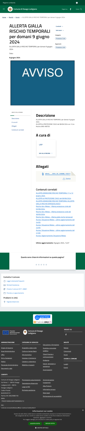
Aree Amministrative (8, 351)
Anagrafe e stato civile (29, 348)
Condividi (60, 26)
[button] (43, 428)
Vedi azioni (60, 30)
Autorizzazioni (47, 370)
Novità (11, 17)
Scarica (66, 178)
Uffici (2, 355)
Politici (3, 361)
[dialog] (42, 419)
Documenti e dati (6, 368)
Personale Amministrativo (9, 365)
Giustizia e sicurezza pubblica (49, 349)
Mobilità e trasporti (28, 365)
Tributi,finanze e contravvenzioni (48, 355)
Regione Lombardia (9, 3)
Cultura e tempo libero (29, 351)
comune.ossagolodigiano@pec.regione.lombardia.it (18, 408)
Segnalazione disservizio (30, 383)
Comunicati (67, 351)
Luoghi (66, 364)
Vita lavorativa (26, 355)
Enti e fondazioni (6, 358)
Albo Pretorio (47, 386)
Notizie (66, 348)
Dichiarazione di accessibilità (52, 396)
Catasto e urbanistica (29, 361)
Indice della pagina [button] (17, 112)
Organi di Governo (7, 348)
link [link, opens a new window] (61, 419)
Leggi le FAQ (26, 387)
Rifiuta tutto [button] (50, 423)
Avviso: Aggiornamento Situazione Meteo (51, 235)
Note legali (46, 393)
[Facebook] (70, 9)
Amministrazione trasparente (48, 381)
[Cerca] (81, 9)
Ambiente (46, 360)
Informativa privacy (49, 389)
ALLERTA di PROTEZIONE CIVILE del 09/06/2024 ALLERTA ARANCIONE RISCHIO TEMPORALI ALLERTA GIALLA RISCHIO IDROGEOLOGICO (55, 201)
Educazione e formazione (51, 345)
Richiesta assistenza (28, 390)
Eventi (66, 367)
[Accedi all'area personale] (76, 2)
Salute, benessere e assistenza (49, 365)
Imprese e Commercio (29, 358)
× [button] (83, 410)
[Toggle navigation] (4, 9)
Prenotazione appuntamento (31, 380)
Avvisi (18, 17)
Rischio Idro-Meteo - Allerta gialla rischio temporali (54, 217)
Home (4, 17)
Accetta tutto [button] (35, 423)
